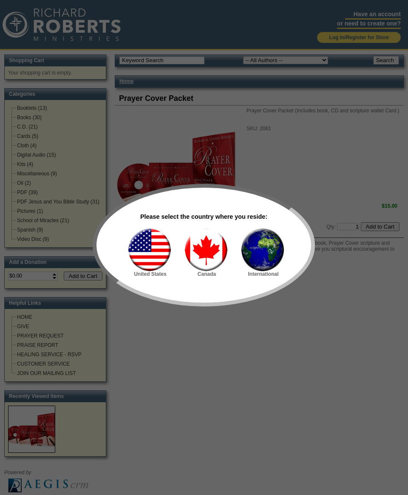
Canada (206, 253)
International (262, 253)
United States (149, 253)
